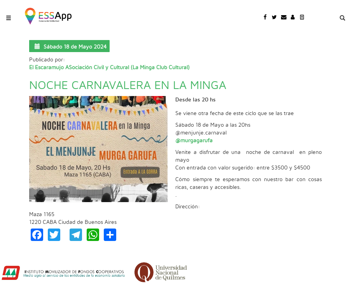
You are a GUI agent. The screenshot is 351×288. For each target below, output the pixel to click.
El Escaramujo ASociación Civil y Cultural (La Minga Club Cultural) (109, 67)
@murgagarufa (194, 140)
